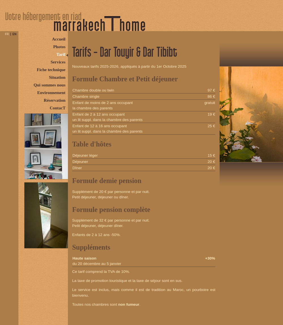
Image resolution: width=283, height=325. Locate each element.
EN (14, 34)
